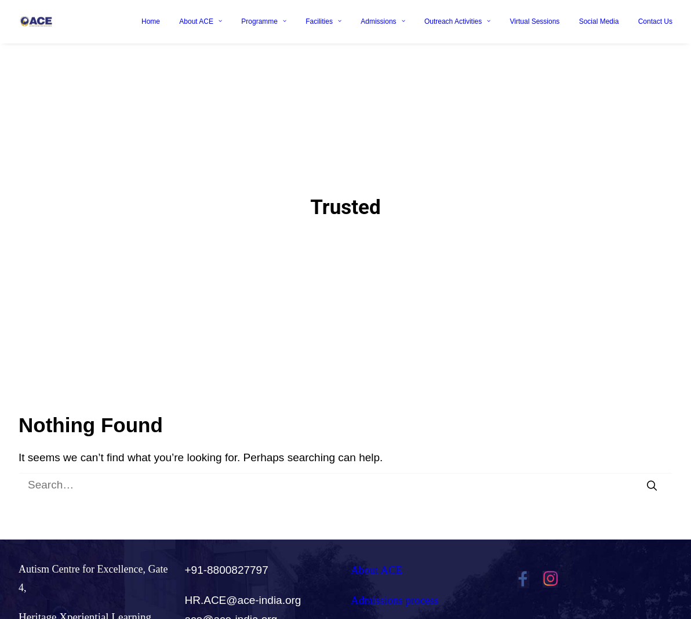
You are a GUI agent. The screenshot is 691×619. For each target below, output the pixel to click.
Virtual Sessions (535, 21)
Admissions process (394, 574)
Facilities (323, 21)
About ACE (200, 21)
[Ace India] (36, 21)
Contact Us (655, 21)
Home (150, 21)
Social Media (599, 21)
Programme (263, 21)
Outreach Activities (457, 21)
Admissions (383, 21)
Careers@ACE (384, 604)
